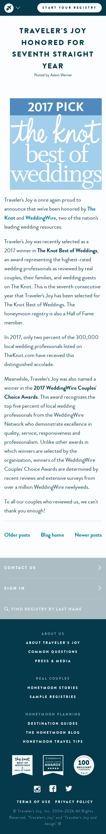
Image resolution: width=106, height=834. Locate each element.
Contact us (20, 568)
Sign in (14, 588)
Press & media (53, 661)
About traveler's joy (53, 642)
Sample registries (53, 696)
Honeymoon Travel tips (53, 741)
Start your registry (69, 7)
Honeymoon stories (53, 687)
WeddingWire (40, 218)
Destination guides (53, 723)
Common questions (53, 651)
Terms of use (34, 801)
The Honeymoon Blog (53, 732)
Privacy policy (74, 801)
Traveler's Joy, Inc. (34, 811)
